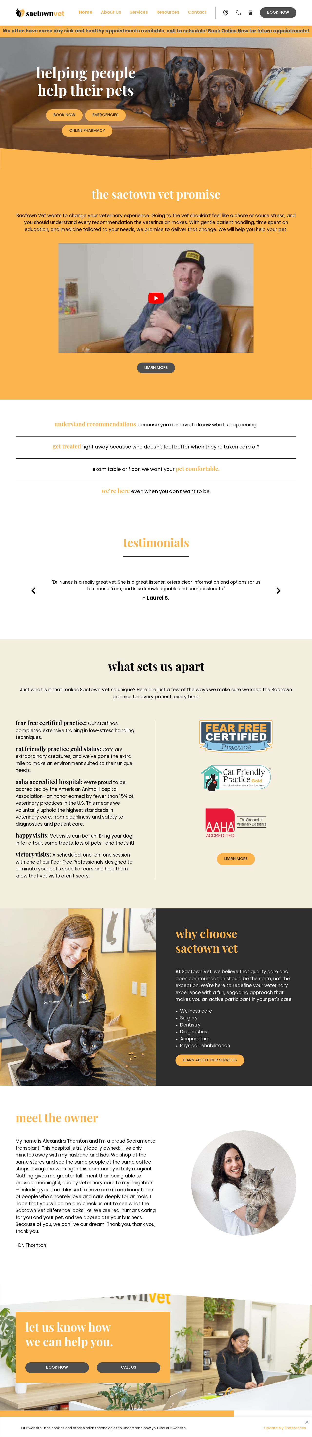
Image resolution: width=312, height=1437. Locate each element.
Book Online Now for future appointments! (258, 31)
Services (139, 12)
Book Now (278, 13)
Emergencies (105, 115)
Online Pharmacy (87, 131)
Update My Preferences (285, 1428)
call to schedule (185, 31)
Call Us (128, 1368)
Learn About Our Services (210, 1060)
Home (85, 12)
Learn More (159, 369)
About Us (111, 12)
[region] (156, 1427)
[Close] (307, 1421)
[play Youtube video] (156, 298)
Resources (167, 12)
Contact (197, 12)
